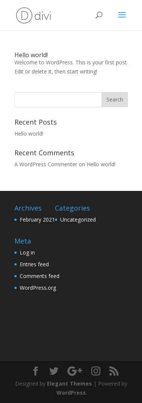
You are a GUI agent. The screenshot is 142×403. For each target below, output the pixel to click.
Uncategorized (78, 219)
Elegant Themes (69, 383)
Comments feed (39, 276)
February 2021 (37, 219)
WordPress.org (38, 287)
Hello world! (31, 55)
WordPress (71, 392)
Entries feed (34, 264)
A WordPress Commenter (45, 164)
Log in (27, 252)
